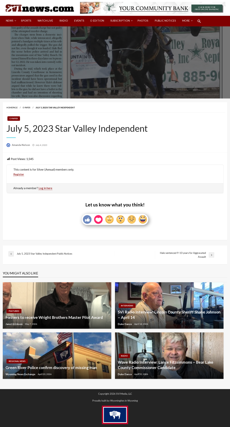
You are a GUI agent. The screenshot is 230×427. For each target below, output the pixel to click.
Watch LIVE (45, 20)
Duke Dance (125, 324)
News (9, 20)
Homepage (12, 107)
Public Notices (165, 20)
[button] (199, 21)
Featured (14, 311)
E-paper (26, 107)
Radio (63, 20)
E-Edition (97, 20)
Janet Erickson (14, 324)
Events (79, 20)
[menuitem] (10, 21)
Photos (142, 20)
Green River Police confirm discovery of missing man (51, 367)
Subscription (120, 20)
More (186, 20)
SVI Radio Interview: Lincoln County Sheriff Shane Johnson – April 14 (169, 315)
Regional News (17, 361)
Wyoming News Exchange (21, 374)
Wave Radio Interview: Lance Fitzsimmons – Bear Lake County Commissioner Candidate (165, 365)
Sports (26, 20)
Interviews (127, 305)
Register (18, 174)
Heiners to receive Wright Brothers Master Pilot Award (54, 317)
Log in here (45, 188)
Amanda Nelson (21, 144)
